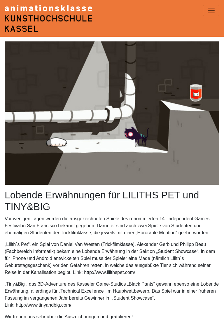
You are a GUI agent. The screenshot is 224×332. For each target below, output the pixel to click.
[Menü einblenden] (211, 10)
